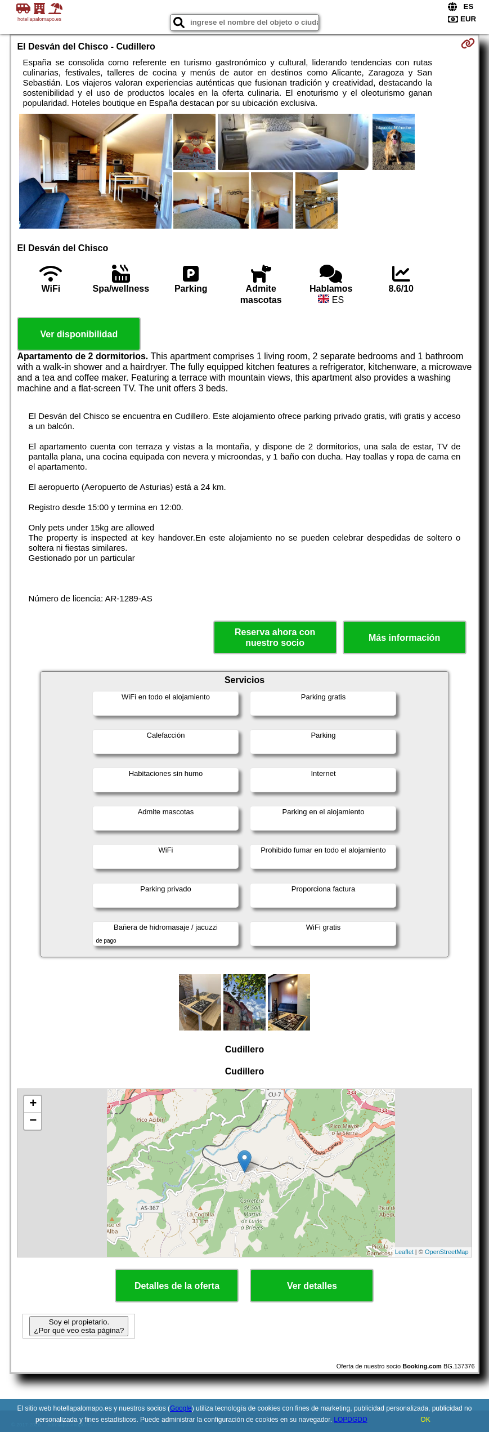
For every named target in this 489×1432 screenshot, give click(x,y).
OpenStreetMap (447, 1251)
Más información (404, 638)
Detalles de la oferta (176, 1286)
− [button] (33, 1121)
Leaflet (404, 1251)
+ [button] (33, 1104)
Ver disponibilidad (79, 334)
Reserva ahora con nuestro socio (275, 637)
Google (181, 1408)
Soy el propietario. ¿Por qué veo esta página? (79, 1326)
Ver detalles (312, 1286)
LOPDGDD (350, 1420)
